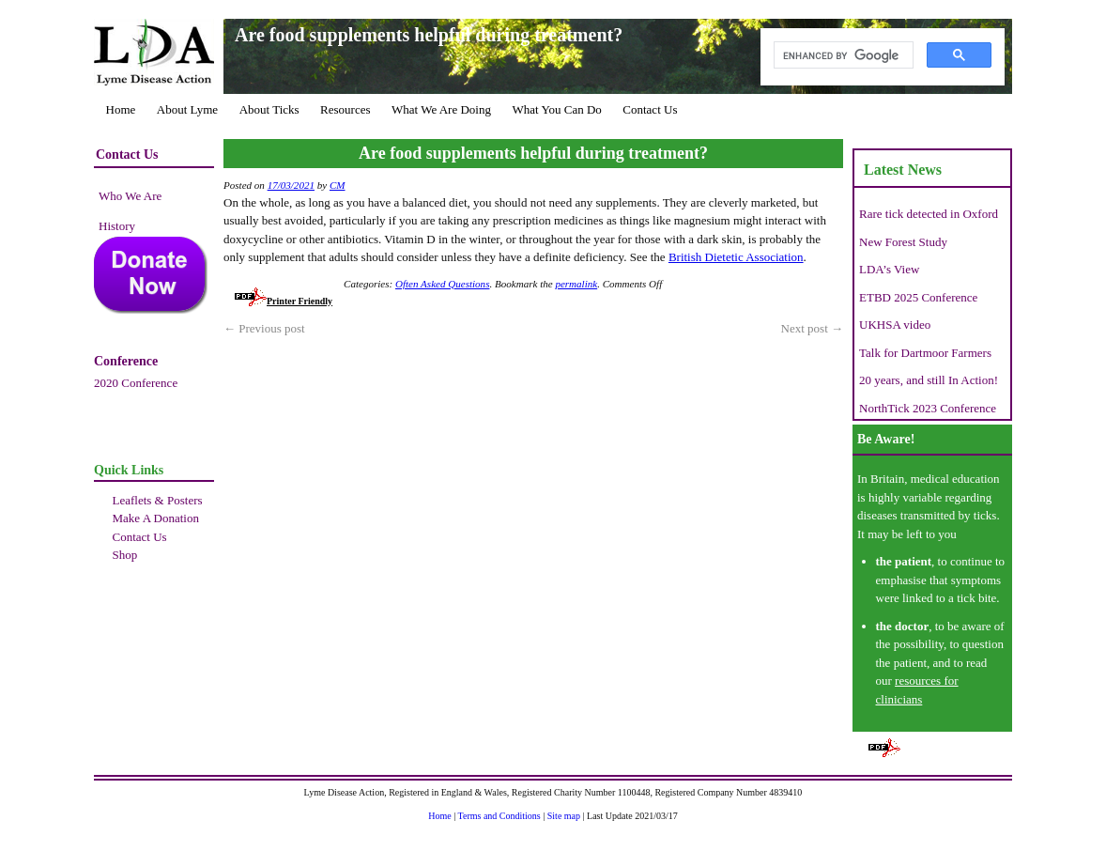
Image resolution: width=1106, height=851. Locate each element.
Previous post (264, 328)
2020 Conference (135, 383)
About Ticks (269, 109)
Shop (125, 555)
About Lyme (187, 109)
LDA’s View (889, 269)
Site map (563, 816)
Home (121, 109)
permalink (576, 283)
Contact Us (649, 109)
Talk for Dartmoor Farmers (925, 353)
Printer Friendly (283, 301)
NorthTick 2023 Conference (927, 408)
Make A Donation (156, 518)
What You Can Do (556, 109)
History (117, 226)
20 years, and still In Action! (928, 380)
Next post (812, 328)
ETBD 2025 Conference (918, 297)
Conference (126, 361)
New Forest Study (903, 242)
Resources (345, 109)
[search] (841, 55)
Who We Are (130, 196)
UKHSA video (894, 324)
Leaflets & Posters (158, 500)
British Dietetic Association (736, 257)
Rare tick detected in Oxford (928, 214)
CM (338, 185)
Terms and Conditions (499, 816)
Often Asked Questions (442, 283)
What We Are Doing (441, 109)
